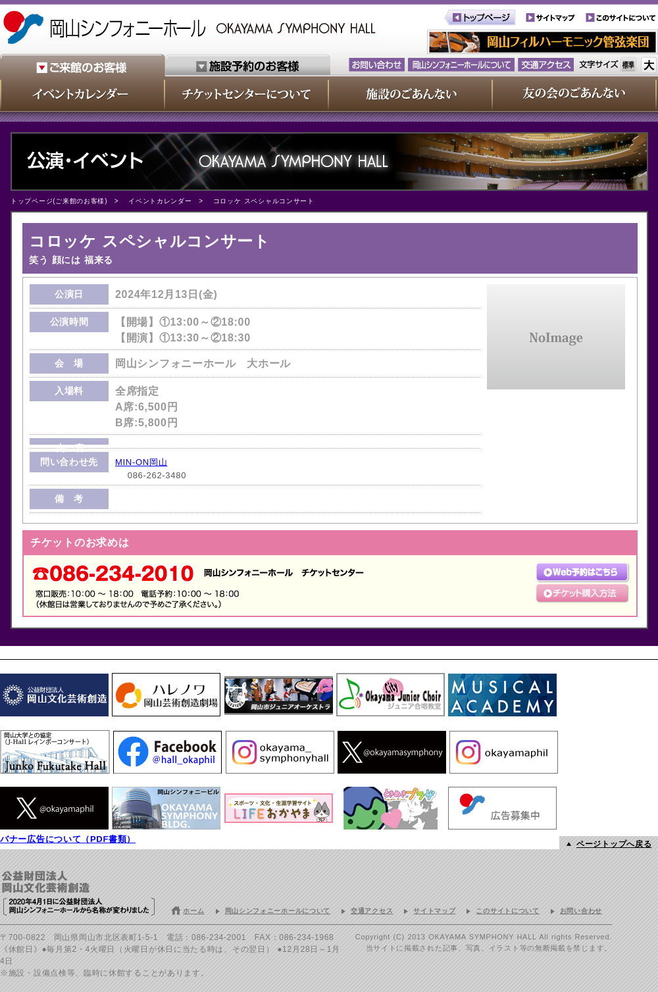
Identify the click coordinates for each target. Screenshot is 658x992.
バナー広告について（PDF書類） (68, 839)
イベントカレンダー (159, 201)
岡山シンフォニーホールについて (278, 910)
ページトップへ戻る (613, 844)
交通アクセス (372, 910)
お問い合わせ (581, 910)
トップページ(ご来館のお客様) (59, 201)
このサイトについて (507, 910)
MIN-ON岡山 (141, 462)
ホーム (193, 910)
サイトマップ (434, 910)
